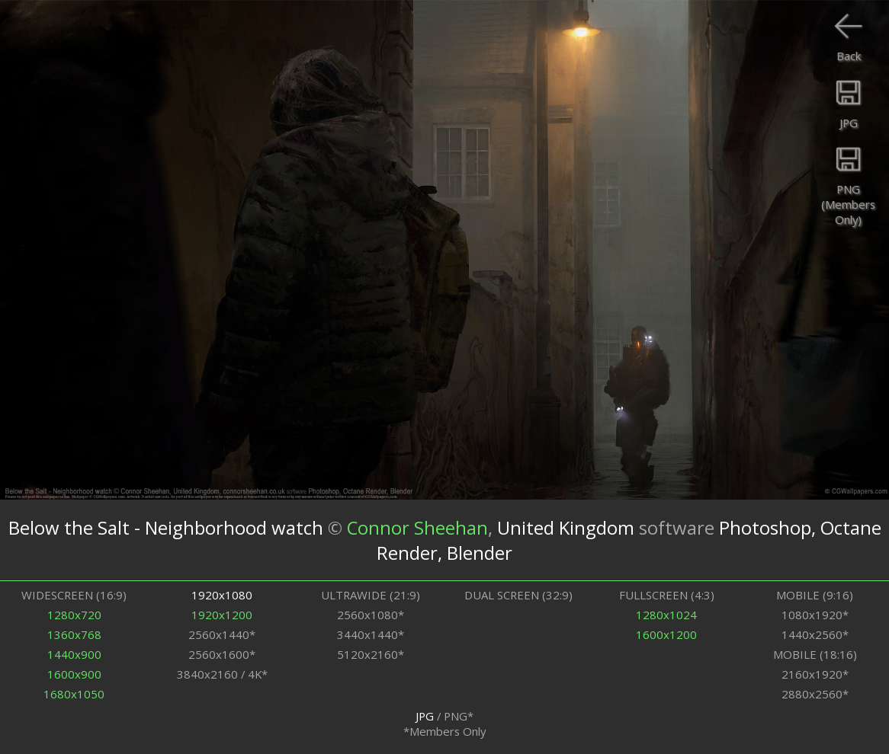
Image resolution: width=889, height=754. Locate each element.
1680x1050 (73, 693)
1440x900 (74, 654)
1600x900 (74, 674)
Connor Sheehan (417, 527)
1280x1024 (666, 614)
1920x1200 (221, 614)
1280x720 (74, 614)
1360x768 (74, 634)
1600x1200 (666, 634)
